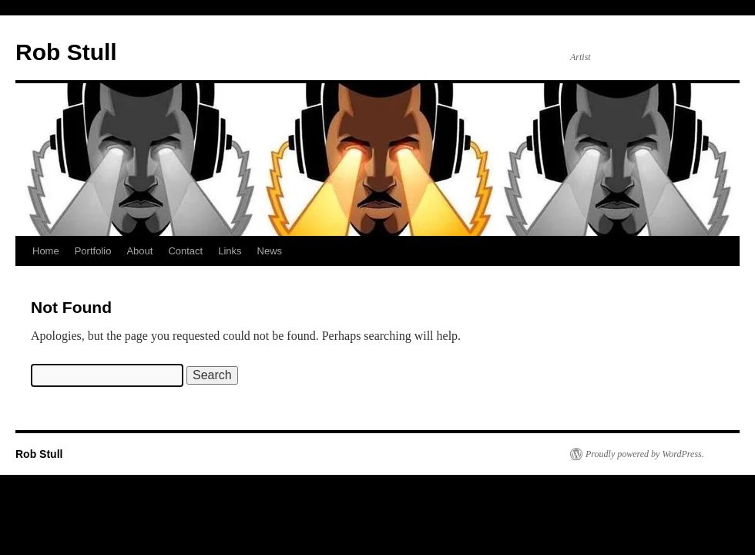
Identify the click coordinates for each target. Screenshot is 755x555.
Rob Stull (66, 52)
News (270, 251)
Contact (185, 251)
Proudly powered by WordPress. (645, 454)
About (139, 251)
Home (45, 251)
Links (229, 251)
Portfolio (93, 251)
